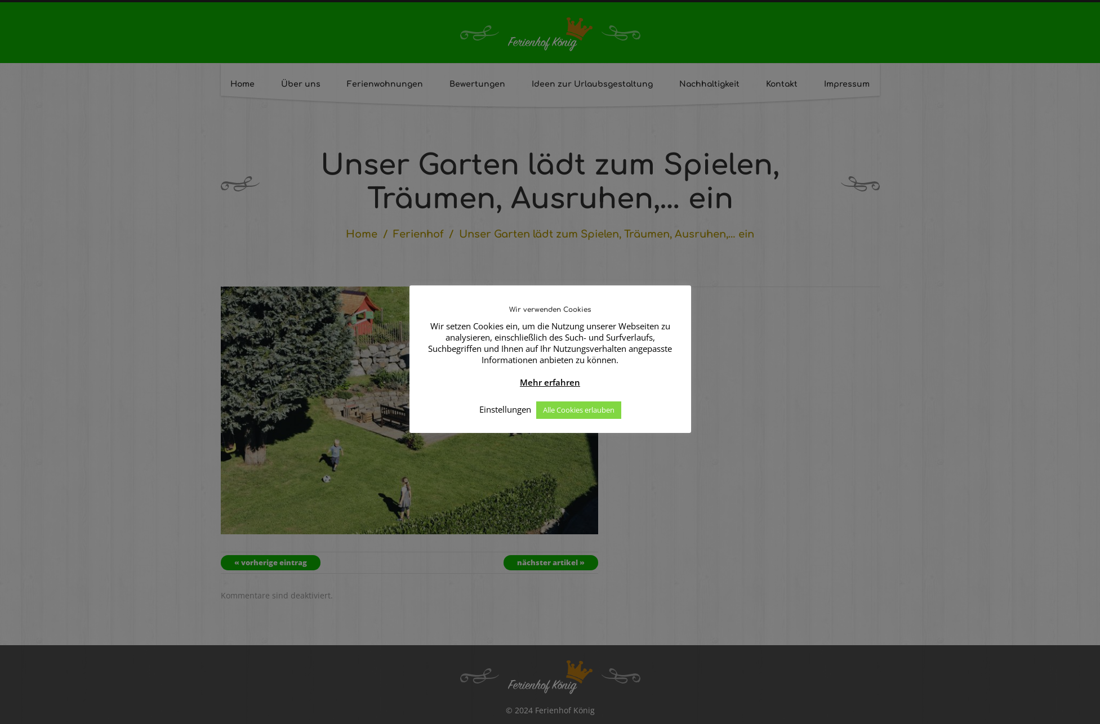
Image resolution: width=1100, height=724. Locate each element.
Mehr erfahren (550, 382)
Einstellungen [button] (505, 409)
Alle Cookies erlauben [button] (578, 410)
